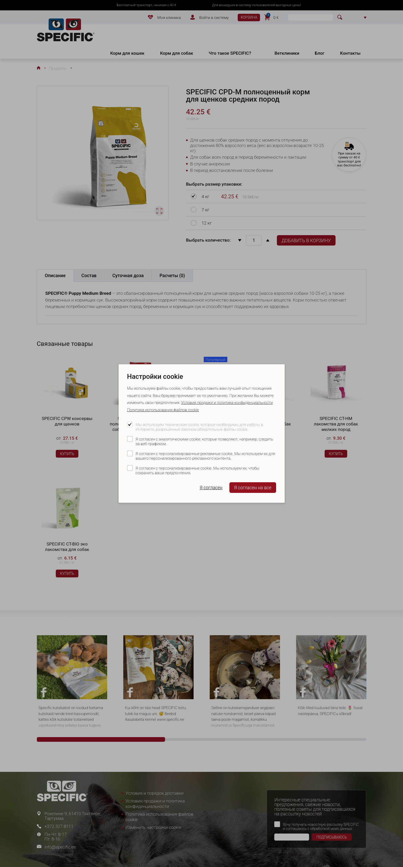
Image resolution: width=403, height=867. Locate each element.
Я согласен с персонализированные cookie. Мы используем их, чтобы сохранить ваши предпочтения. (197, 470)
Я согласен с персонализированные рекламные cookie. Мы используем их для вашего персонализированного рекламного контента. (205, 456)
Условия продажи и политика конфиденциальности (227, 402)
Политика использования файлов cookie (163, 410)
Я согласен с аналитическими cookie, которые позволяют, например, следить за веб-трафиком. (204, 441)
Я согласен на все (252, 487)
